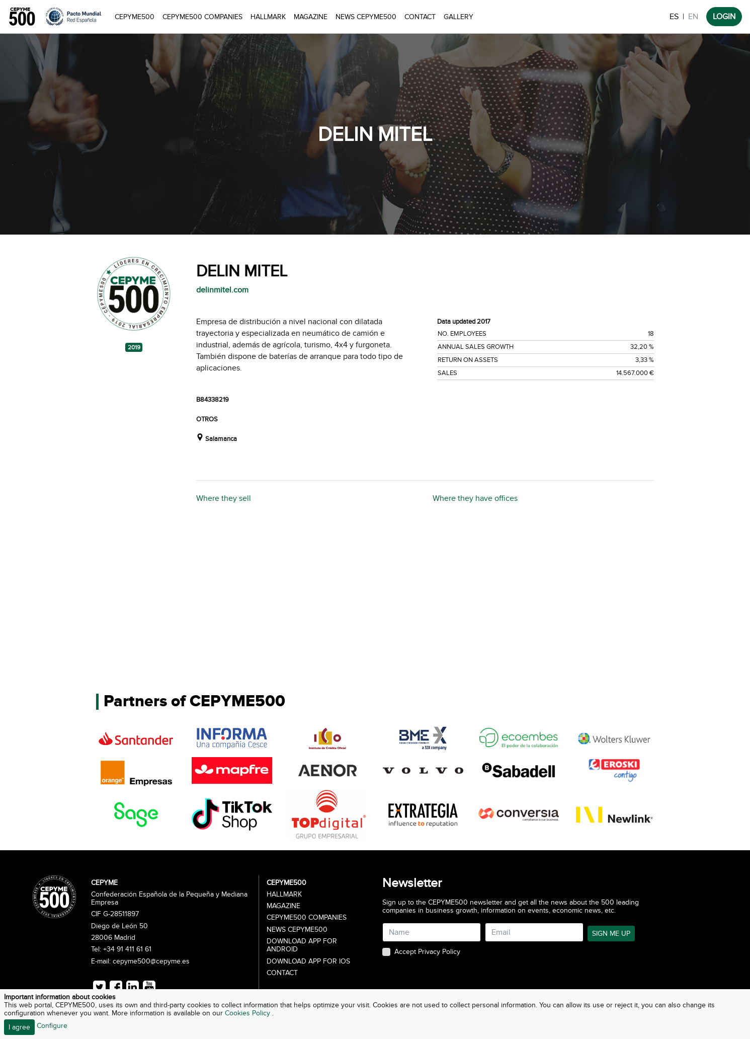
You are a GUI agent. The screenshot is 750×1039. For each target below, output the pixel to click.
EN (693, 17)
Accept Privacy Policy (427, 952)
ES (674, 17)
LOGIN (724, 17)
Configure (52, 1025)
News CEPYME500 (366, 17)
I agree (19, 1027)
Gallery (458, 17)
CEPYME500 (134, 17)
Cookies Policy (248, 1013)
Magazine (310, 17)
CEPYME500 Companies (202, 17)
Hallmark (268, 17)
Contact (420, 17)
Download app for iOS (308, 961)
